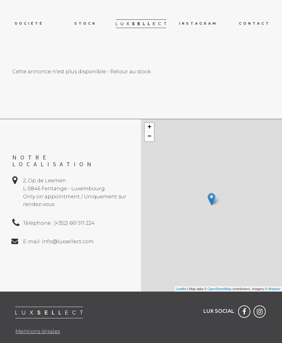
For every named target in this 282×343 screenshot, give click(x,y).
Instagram (198, 23)
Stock (85, 23)
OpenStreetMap (220, 289)
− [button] (149, 136)
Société (29, 23)
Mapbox (274, 289)
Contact (254, 23)
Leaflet (181, 289)
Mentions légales (37, 331)
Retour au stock (130, 72)
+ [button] (149, 127)
